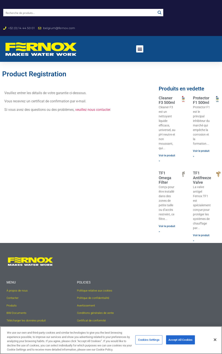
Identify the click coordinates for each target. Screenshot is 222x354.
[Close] (215, 339)
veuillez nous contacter (92, 110)
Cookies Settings (149, 339)
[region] (111, 340)
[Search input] (80, 12)
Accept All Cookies (180, 339)
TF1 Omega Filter (165, 178)
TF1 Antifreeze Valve (202, 178)
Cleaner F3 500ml (167, 100)
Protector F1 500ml (201, 100)
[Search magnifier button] (159, 12)
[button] (139, 48)
